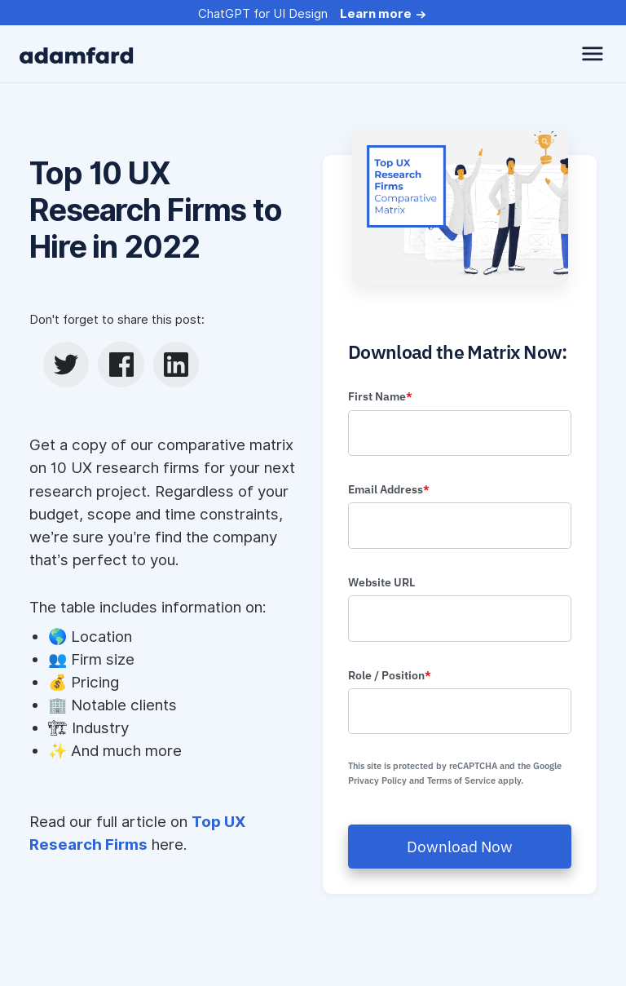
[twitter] (66, 364)
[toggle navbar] (592, 54)
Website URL (381, 582)
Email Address (389, 489)
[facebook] (121, 364)
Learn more (376, 14)
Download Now (460, 846)
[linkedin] (176, 364)
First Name (380, 396)
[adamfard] (77, 53)
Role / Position (389, 675)
